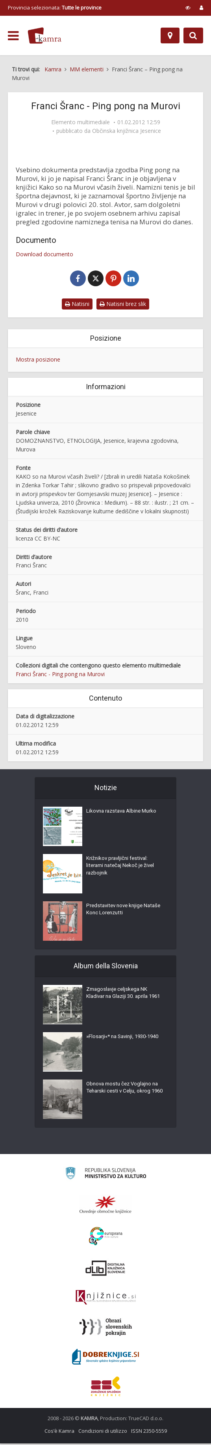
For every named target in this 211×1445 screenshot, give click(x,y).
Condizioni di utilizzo (102, 1432)
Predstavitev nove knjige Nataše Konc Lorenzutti (116, 913)
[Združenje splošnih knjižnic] (105, 1388)
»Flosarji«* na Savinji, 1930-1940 (120, 1044)
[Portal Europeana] (105, 1238)
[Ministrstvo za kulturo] (105, 1175)
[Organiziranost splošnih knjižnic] (105, 1206)
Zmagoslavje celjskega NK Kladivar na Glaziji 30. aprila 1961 (119, 1000)
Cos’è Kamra (59, 1432)
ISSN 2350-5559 (149, 1432)
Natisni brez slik (123, 305)
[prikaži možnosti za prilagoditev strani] (188, 7)
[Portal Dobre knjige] (105, 1358)
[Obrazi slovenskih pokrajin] (106, 1329)
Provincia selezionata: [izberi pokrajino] (55, 7)
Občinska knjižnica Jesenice (126, 130)
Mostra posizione (38, 361)
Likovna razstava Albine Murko (124, 814)
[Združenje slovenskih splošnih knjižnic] (105, 1299)
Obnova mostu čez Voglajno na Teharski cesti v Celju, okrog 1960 (124, 1095)
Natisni (77, 305)
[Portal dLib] (105, 1269)
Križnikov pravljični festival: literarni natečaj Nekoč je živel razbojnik (122, 869)
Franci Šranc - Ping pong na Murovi (60, 675)
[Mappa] (170, 35)
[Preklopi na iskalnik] (193, 35)
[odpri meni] (13, 36)
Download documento (44, 254)
